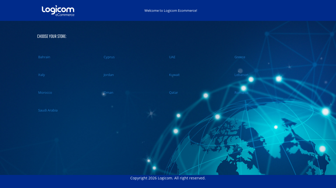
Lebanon (240, 74)
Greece (239, 57)
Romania (240, 92)
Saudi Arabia (47, 110)
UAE (171, 57)
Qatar (173, 92)
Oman (108, 92)
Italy (41, 74)
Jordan (108, 74)
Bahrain (43, 57)
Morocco (44, 92)
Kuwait (174, 74)
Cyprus (109, 57)
